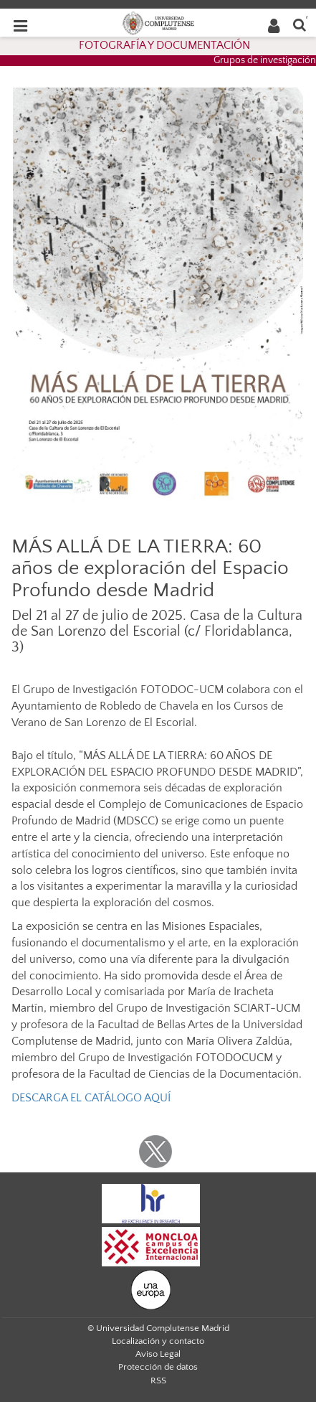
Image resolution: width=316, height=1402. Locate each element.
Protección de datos (158, 1367)
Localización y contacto (158, 1341)
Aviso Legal (158, 1354)
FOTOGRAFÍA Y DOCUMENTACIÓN (164, 45)
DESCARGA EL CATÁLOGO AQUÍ (91, 1097)
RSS (158, 1380)
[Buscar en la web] (299, 24)
